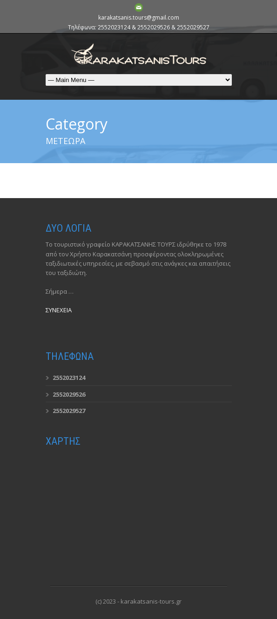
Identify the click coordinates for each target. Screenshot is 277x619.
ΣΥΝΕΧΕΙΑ (59, 310)
